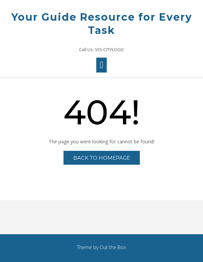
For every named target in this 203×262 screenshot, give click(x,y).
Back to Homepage (101, 158)
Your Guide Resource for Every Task (101, 24)
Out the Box (113, 247)
